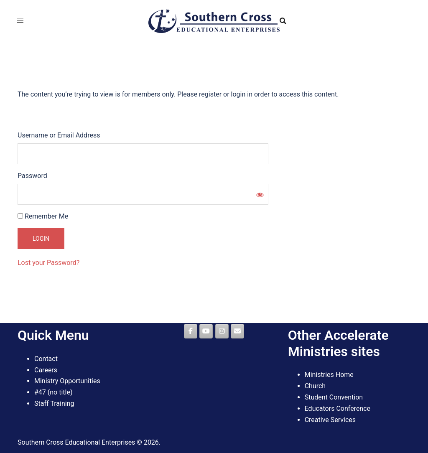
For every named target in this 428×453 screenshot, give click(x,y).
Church (315, 386)
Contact (46, 359)
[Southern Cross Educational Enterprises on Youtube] (206, 331)
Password (32, 176)
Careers (45, 370)
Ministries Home (329, 375)
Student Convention (334, 397)
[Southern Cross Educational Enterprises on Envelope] (237, 331)
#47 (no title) (53, 392)
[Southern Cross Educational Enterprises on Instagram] (222, 331)
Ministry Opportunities (67, 381)
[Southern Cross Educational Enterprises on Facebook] (190, 331)
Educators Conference (337, 408)
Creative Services (330, 420)
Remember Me (43, 216)
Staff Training (54, 403)
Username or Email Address (59, 135)
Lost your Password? (48, 263)
